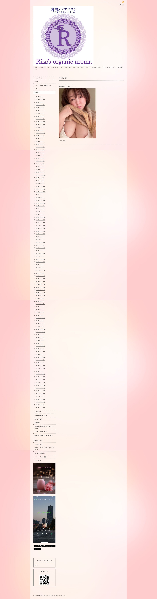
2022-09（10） (40, 217)
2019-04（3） (40, 323)
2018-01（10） (40, 365)
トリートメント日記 (40, 457)
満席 (36, 565)
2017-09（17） (40, 377)
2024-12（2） (40, 141)
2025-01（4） (40, 138)
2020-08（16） (40, 287)
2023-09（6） (40, 183)
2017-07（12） (40, 382)
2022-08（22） (40, 220)
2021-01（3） (40, 273)
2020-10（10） (40, 281)
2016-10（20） (40, 407)
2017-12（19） (40, 368)
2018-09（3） (40, 343)
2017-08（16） (40, 379)
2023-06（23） (40, 192)
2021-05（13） (40, 262)
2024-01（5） (40, 172)
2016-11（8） (40, 405)
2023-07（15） (40, 189)
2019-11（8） (40, 312)
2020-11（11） (40, 279)
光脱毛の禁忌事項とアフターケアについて (44, 427)
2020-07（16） (40, 290)
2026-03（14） (40, 99)
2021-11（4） (40, 245)
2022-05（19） (40, 228)
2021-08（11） (40, 253)
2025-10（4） (40, 113)
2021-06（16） (40, 259)
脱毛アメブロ (38, 441)
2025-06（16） (40, 124)
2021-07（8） (40, 256)
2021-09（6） (40, 251)
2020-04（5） (40, 298)
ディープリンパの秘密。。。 (42, 85)
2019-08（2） (40, 321)
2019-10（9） (40, 315)
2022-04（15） (40, 231)
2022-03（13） (40, 234)
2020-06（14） (40, 293)
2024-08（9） (40, 152)
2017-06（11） (40, 385)
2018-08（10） (40, 346)
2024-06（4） (40, 158)
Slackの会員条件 (39, 453)
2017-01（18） (40, 399)
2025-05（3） (40, 127)
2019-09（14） (40, 318)
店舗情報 (37, 423)
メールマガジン (39, 444)
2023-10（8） (40, 180)
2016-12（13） (40, 402)
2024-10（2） (40, 147)
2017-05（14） (40, 388)
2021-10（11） (40, 248)
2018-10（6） (40, 340)
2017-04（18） (40, 391)
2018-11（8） (40, 337)
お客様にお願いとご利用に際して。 (43, 436)
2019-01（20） (40, 332)
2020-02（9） (40, 304)
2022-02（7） (40, 236)
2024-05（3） (40, 161)
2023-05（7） (40, 194)
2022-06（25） (40, 225)
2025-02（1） (40, 136)
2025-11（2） (40, 110)
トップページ (38, 78)
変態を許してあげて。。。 (68, 86)
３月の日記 (37, 460)
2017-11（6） (40, 371)
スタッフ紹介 (38, 419)
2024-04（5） (40, 164)
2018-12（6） (40, 335)
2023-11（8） (40, 178)
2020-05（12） (40, 295)
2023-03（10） (40, 200)
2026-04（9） (40, 96)
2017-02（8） (40, 396)
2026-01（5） (40, 105)
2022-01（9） (40, 239)
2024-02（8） (40, 169)
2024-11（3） (40, 144)
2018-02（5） (40, 363)
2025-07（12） (40, 122)
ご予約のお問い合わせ (40, 415)
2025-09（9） (40, 116)
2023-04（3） (40, 197)
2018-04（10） (40, 357)
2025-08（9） (40, 119)
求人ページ (37, 81)
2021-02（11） (40, 270)
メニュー (37, 89)
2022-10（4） (40, 214)
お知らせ (37, 92)
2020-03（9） (40, 301)
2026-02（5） (40, 102)
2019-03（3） (40, 326)
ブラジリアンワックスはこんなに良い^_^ (44, 449)
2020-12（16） (40, 276)
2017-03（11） (40, 393)
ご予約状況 (37, 412)
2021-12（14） (40, 242)
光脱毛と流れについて (40, 432)
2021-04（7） (40, 265)
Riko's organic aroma (44, 595)
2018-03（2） (40, 360)
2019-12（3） (40, 309)
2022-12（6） (40, 208)
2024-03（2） (40, 166)
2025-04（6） (40, 130)
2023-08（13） (40, 186)
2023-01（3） (40, 206)
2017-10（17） (40, 374)
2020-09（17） (40, 284)
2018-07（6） (40, 349)
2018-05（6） (40, 354)
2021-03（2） (40, 267)
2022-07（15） (40, 222)
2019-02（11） (40, 329)
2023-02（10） (40, 203)
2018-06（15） (40, 351)
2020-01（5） (40, 307)
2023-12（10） (40, 175)
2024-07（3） (40, 155)
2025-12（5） (40, 108)
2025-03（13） (40, 133)
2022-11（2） (40, 211)
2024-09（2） (40, 150)
